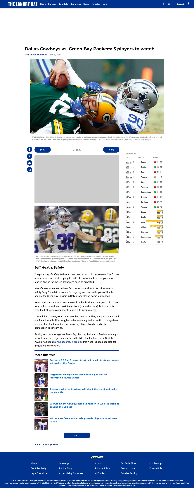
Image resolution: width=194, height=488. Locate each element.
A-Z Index (100, 473)
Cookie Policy (156, 468)
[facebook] (163, 4)
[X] (169, 4)
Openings (64, 463)
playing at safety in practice (68, 341)
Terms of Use (128, 468)
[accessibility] (188, 3)
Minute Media (22, 481)
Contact (99, 463)
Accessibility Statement (71, 473)
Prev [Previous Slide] (42, 149)
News (43, 4)
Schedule (63, 4)
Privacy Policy (102, 468)
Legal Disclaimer (39, 473)
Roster (87, 4)
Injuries (96, 4)
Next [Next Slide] (111, 149)
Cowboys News (50, 444)
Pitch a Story (65, 468)
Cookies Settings (130, 473)
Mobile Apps (156, 463)
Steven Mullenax (37, 54)
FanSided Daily (38, 468)
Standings (76, 4)
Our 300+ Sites (128, 463)
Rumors (52, 4)
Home (37, 444)
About (33, 463)
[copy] (29, 169)
